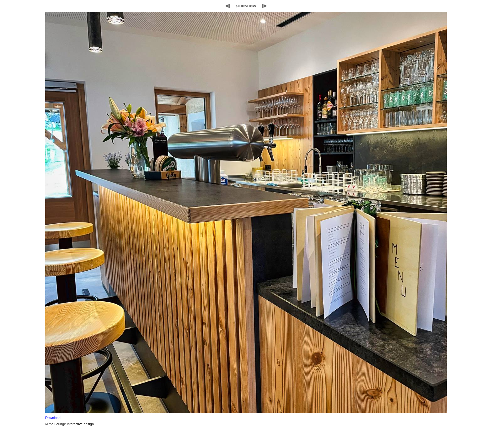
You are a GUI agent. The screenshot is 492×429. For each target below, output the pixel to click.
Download (53, 418)
